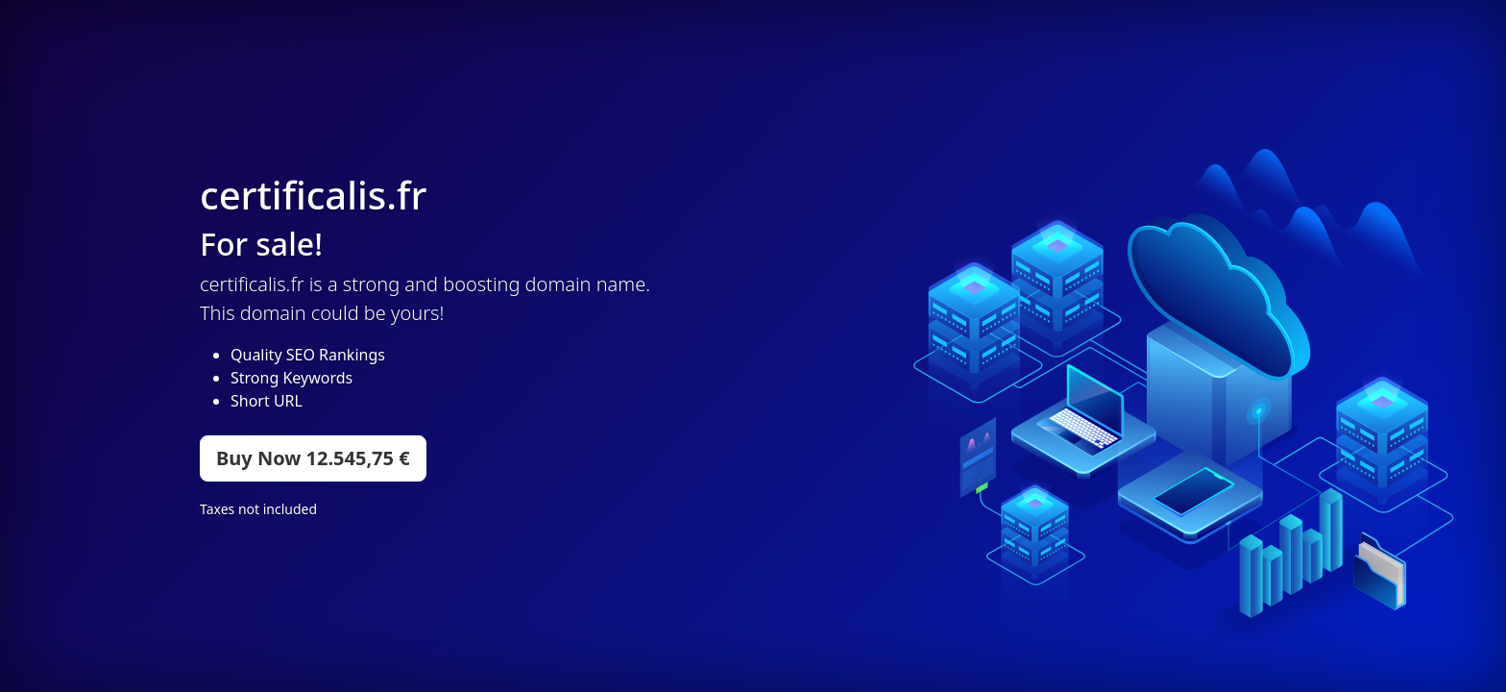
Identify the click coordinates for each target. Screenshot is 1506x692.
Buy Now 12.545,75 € (313, 458)
